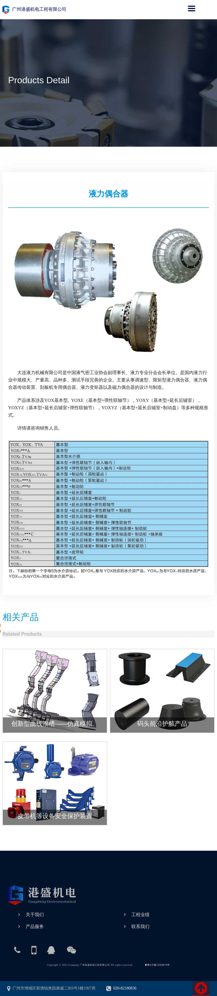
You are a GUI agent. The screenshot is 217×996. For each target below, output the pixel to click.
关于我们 (35, 914)
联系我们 (140, 926)
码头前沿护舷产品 (162, 723)
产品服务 (35, 926)
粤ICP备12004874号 (157, 965)
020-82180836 (121, 988)
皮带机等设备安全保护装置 (55, 816)
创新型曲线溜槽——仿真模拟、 (54, 723)
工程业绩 (140, 914)
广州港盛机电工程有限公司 (33, 9)
